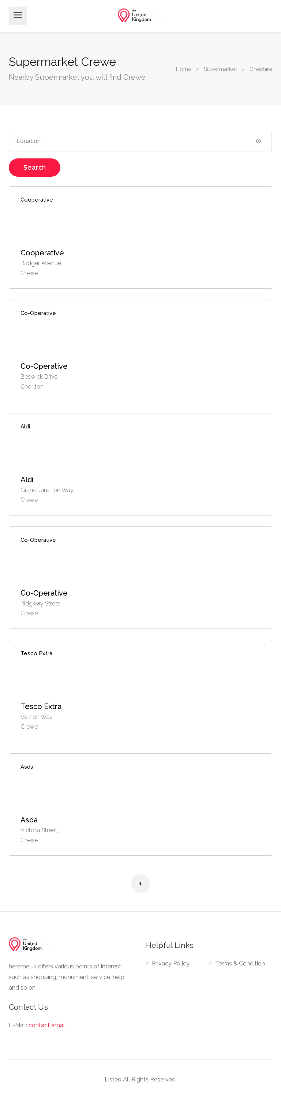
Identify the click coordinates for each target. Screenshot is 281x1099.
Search (34, 167)
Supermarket (220, 68)
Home (183, 68)
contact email (47, 1025)
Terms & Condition (240, 963)
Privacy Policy (171, 963)
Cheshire (261, 68)
